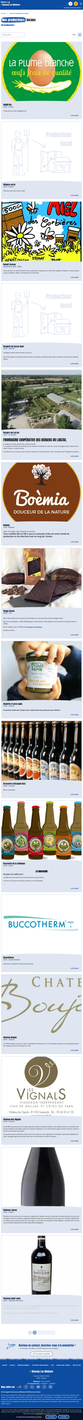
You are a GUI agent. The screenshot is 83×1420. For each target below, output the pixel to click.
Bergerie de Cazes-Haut (13, 346)
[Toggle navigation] (81, 4)
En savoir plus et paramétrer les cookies (29, 1417)
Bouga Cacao (8, 611)
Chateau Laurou (10, 1210)
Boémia (6, 525)
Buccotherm (8, 957)
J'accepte (64, 1417)
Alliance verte (9, 184)
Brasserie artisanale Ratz (14, 783)
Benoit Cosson (9, 264)
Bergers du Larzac (11, 432)
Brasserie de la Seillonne (14, 863)
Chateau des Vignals (12, 1119)
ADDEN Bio (7, 104)
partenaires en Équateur (34, 627)
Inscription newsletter (41, 1354)
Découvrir (75, 115)
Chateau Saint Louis (11, 1298)
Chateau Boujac (10, 1037)
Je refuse (51, 1417)
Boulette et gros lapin (12, 704)
